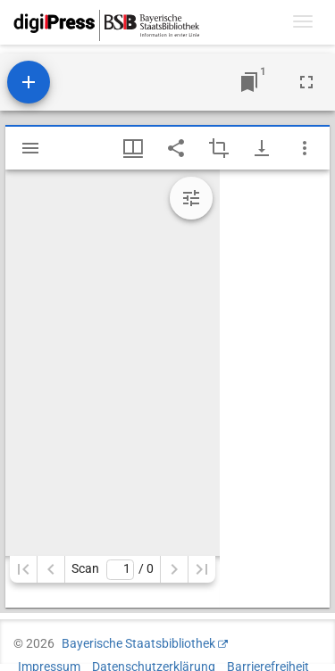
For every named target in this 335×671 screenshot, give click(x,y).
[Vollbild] (306, 82)
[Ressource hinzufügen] (28, 82)
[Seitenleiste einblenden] (30, 148)
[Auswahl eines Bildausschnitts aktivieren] (218, 148)
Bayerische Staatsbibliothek (138, 643)
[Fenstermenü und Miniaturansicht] (133, 148)
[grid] (275, 389)
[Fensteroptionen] (304, 148)
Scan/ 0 (112, 569)
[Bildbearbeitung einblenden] (191, 198)
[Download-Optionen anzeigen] (261, 148)
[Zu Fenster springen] (249, 82)
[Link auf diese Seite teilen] (176, 148)
